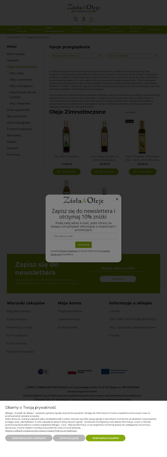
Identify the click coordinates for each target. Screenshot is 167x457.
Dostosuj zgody (69, 438)
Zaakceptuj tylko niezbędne (29, 438)
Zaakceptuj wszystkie (105, 438)
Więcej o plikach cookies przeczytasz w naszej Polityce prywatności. (41, 430)
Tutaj (63, 424)
